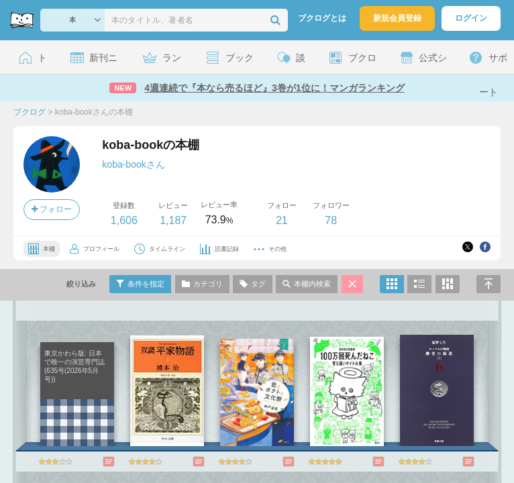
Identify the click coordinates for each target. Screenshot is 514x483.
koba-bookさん (133, 164)
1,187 (173, 220)
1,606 (124, 220)
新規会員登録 (397, 18)
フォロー (52, 209)
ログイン (471, 18)
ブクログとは (322, 18)
